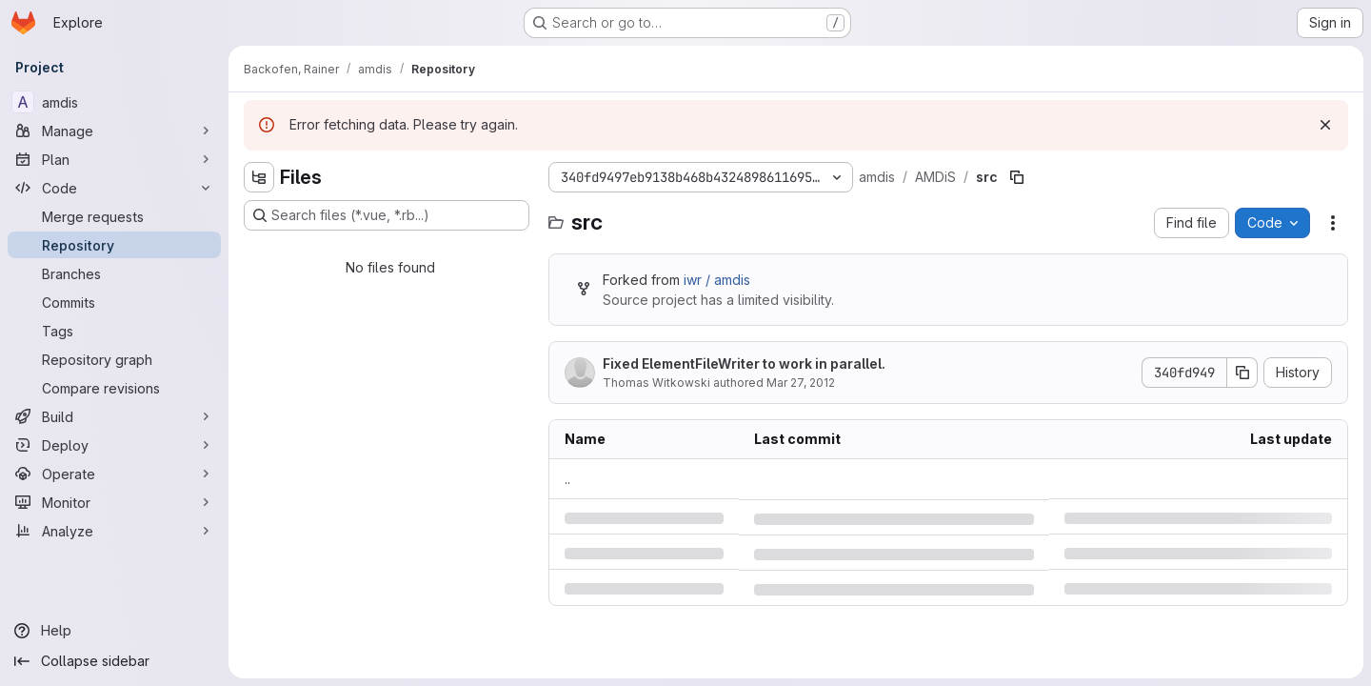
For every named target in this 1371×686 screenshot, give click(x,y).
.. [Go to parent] (567, 479)
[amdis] (114, 102)
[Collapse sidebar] (114, 661)
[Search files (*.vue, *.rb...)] (386, 215)
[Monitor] (114, 502)
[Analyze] (114, 530)
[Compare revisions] (114, 387)
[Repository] (114, 245)
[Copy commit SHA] (1242, 372)
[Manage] (114, 130)
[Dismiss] (1325, 124)
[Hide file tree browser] (259, 177)
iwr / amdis (717, 280)
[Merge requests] (114, 216)
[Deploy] (114, 445)
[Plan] (114, 159)
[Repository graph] (114, 359)
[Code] (114, 187)
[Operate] (114, 473)
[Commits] (114, 302)
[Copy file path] (1017, 177)
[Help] (114, 630)
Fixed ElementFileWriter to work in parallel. (744, 363)
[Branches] (114, 273)
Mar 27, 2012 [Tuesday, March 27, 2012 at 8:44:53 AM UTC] (800, 382)
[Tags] (114, 330)
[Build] (114, 416)
